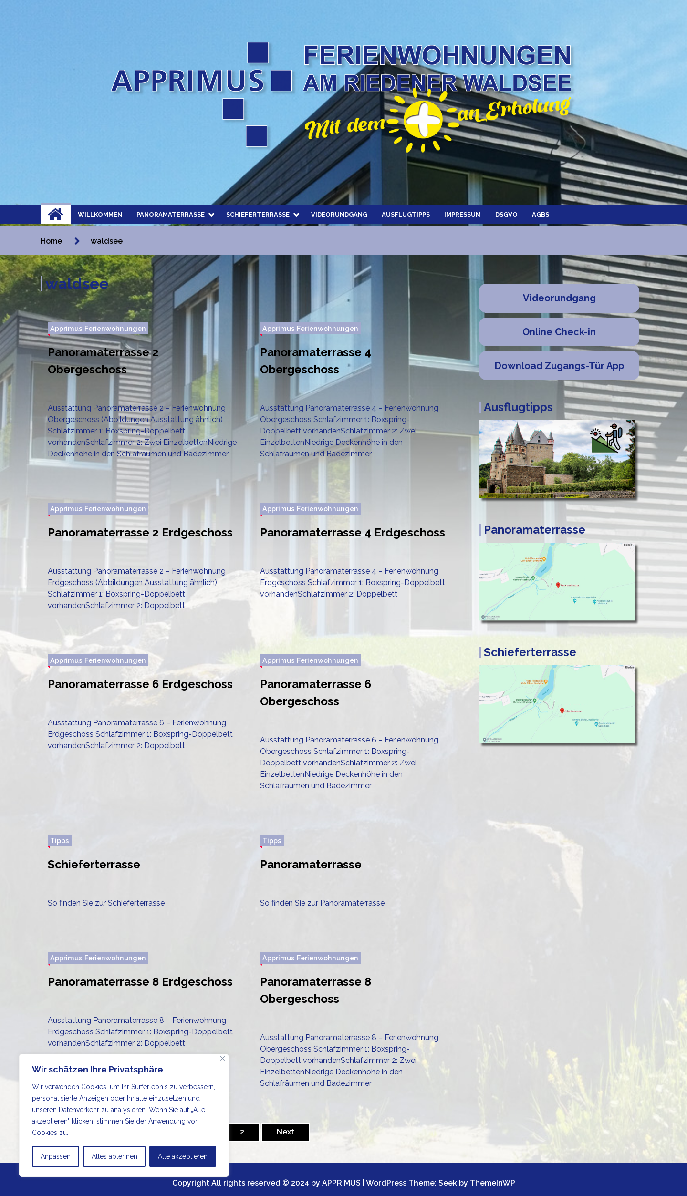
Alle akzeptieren (183, 1156)
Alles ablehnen (114, 1156)
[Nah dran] (222, 1058)
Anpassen (56, 1156)
